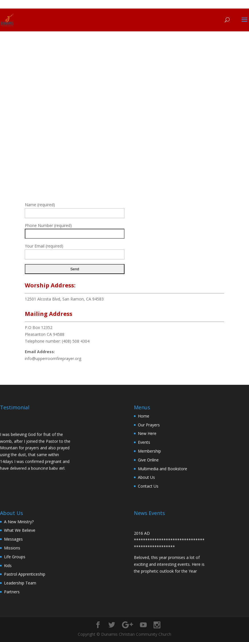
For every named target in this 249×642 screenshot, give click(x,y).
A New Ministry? (19, 521)
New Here (147, 433)
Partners (12, 591)
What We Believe (19, 530)
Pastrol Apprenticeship (24, 574)
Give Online (148, 460)
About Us (146, 477)
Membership (149, 451)
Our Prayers (149, 425)
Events (144, 442)
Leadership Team (20, 583)
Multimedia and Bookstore (162, 468)
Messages (13, 539)
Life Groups (14, 556)
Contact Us (148, 486)
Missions (12, 548)
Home (143, 416)
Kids (8, 565)
